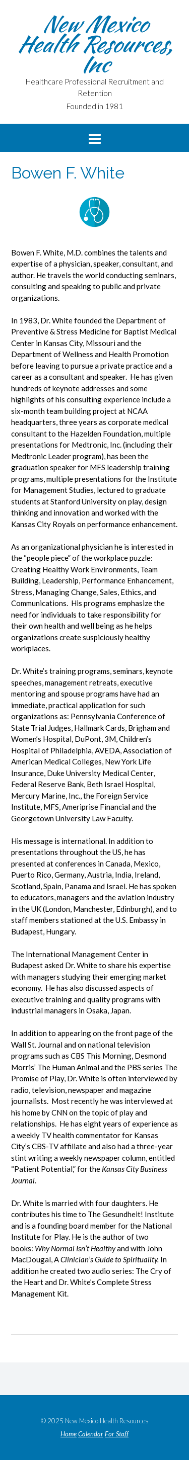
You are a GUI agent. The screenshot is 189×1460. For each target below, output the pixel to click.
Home (68, 1434)
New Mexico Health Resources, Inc (94, 44)
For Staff (117, 1434)
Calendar (90, 1434)
